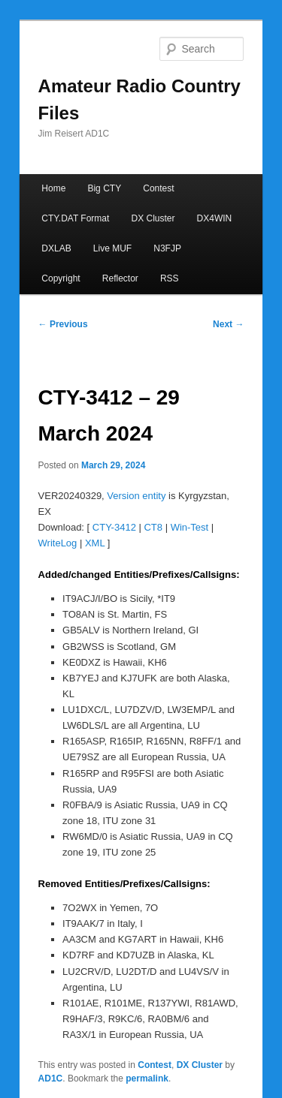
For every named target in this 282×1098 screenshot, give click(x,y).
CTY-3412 (114, 527)
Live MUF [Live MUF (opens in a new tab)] (112, 248)
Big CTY (104, 188)
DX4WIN (214, 218)
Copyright (60, 278)
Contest (158, 188)
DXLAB (56, 248)
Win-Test (190, 527)
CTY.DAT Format (75, 218)
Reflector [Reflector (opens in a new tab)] (120, 278)
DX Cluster (152, 218)
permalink (147, 1078)
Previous (63, 324)
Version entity (136, 495)
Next (228, 324)
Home (53, 188)
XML (95, 543)
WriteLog (57, 543)
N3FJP (167, 248)
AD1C (50, 1078)
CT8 (153, 527)
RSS (169, 278)
